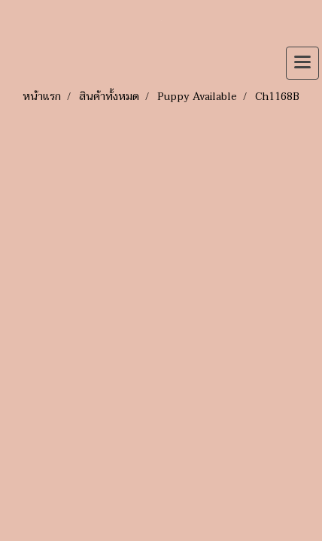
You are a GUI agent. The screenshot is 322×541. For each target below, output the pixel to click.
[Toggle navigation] (302, 63)
